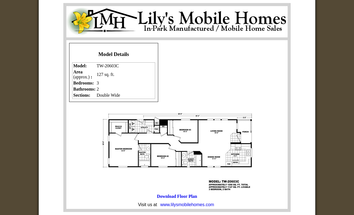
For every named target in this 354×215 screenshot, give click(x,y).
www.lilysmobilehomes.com (187, 204)
